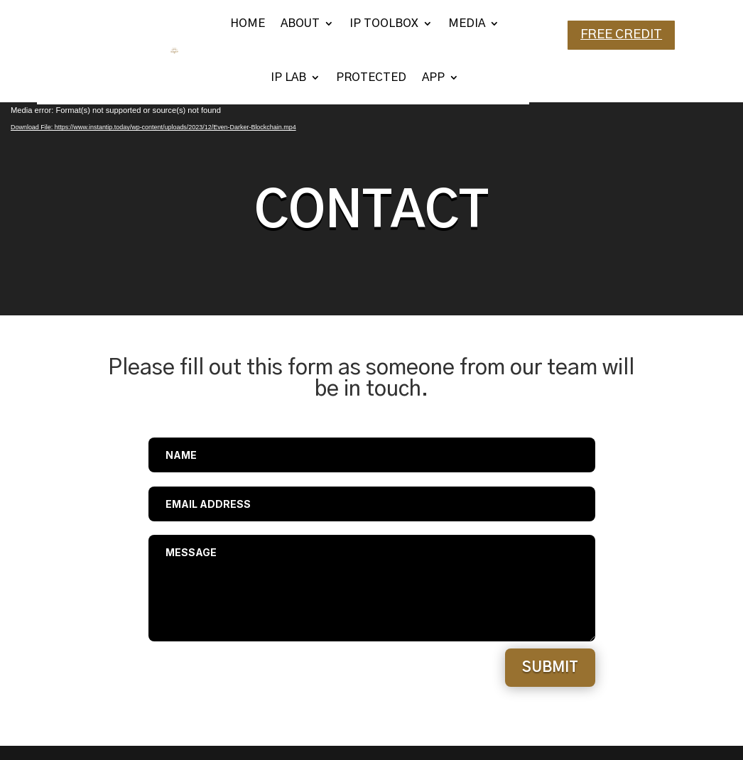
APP (433, 77)
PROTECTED (371, 77)
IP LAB (288, 77)
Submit (550, 668)
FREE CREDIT (621, 34)
